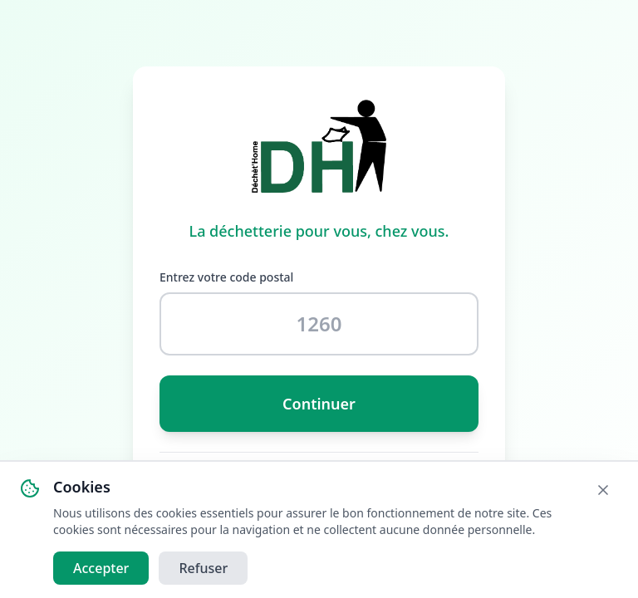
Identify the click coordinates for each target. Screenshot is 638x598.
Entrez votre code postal (226, 277)
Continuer (319, 404)
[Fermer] (603, 491)
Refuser (203, 569)
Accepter (101, 569)
